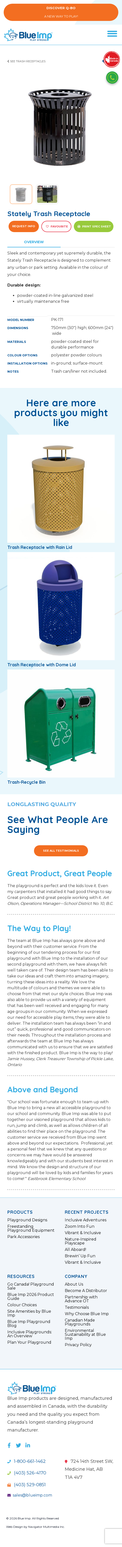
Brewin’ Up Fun (80, 1256)
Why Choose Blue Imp (87, 1314)
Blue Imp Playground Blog (28, 1324)
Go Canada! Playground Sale (30, 1286)
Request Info (23, 226)
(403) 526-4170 (26, 1473)
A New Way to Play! (61, 12)
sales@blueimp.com (29, 1495)
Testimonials (77, 1307)
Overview (34, 242)
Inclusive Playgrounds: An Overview (29, 1334)
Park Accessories (23, 1237)
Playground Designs (27, 1220)
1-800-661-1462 (26, 1461)
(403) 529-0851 (26, 1484)
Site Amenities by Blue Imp (29, 1313)
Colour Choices (22, 1305)
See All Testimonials (61, 850)
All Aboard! (75, 1250)
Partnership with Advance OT (81, 1299)
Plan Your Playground (29, 1342)
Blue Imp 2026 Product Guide (30, 1297)
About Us (74, 1284)
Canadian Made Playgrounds (80, 1322)
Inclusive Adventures (85, 1220)
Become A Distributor (86, 1291)
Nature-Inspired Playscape (80, 1241)
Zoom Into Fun (79, 1226)
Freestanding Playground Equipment (31, 1228)
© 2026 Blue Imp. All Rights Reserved (32, 1518)
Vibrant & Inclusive (83, 1233)
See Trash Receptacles (26, 61)
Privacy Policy (78, 1345)
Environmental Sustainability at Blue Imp (85, 1334)
